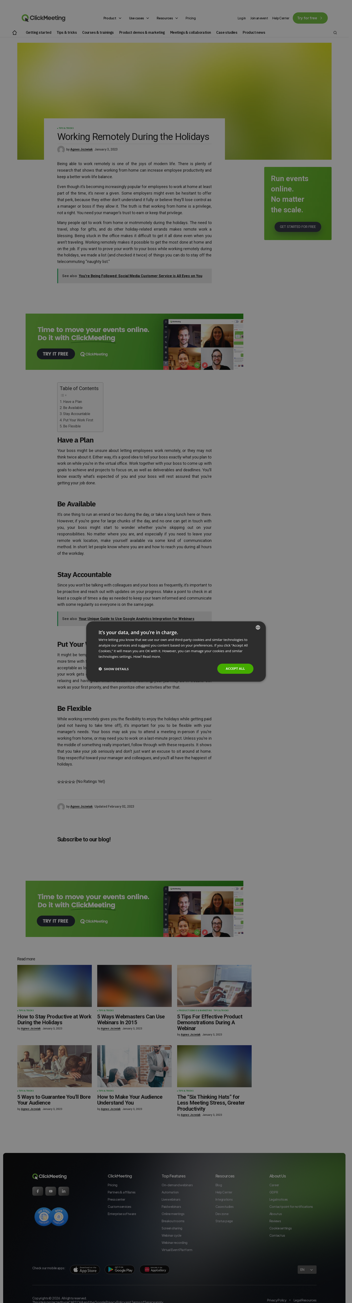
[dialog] (176, 651)
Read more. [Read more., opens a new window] (152, 656)
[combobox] (258, 627)
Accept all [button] (235, 668)
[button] (114, 668)
